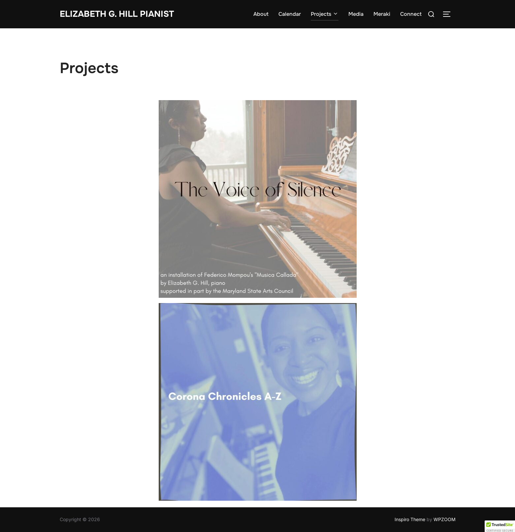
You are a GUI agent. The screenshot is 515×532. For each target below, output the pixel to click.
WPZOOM (445, 519)
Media (356, 14)
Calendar (289, 14)
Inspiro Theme (410, 519)
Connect (411, 14)
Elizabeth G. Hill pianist (117, 14)
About (261, 14)
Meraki (381, 14)
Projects (324, 14)
